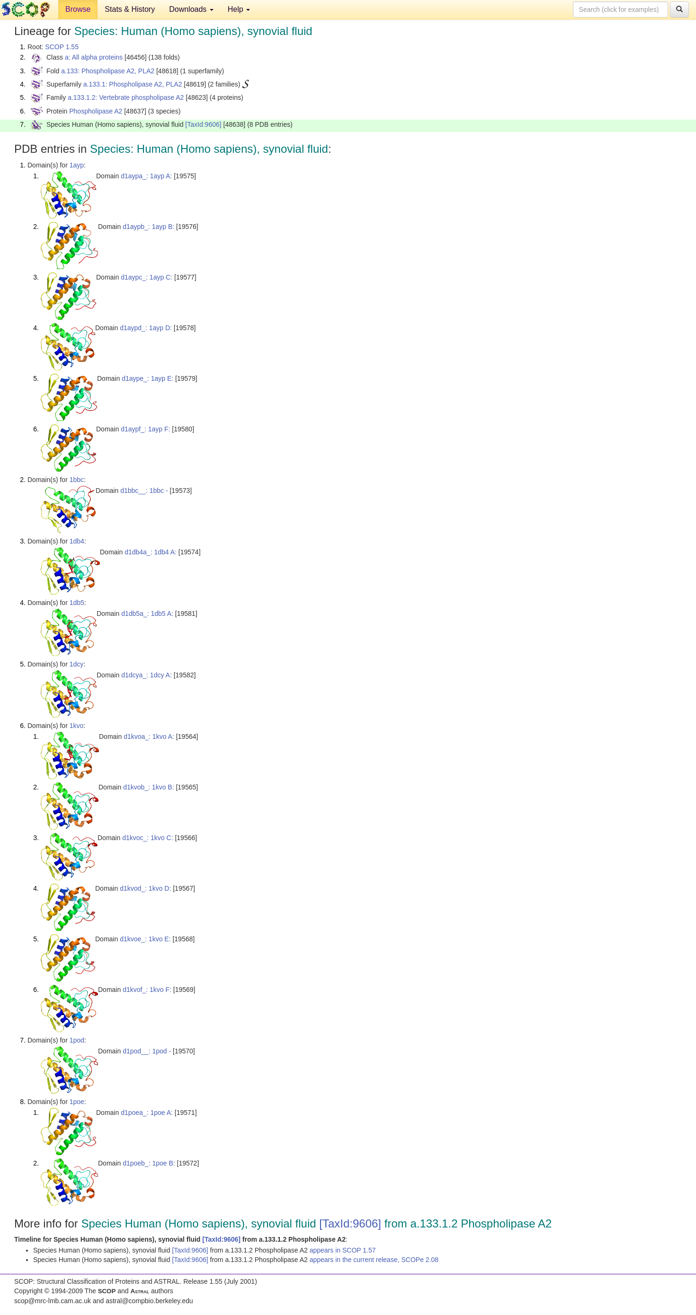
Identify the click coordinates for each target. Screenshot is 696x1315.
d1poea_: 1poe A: (147, 1112)
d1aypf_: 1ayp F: (145, 429)
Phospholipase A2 (95, 111)
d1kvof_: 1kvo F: (147, 989)
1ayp (77, 165)
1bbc (77, 479)
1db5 (77, 602)
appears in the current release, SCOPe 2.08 (374, 1259)
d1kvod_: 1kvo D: (145, 888)
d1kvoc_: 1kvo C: (147, 838)
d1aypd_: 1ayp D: (146, 328)
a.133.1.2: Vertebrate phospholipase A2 (126, 97)
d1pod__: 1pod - (147, 1051)
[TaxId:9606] (203, 124)
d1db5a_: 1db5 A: (147, 613)
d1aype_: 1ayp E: (147, 378)
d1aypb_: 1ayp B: (148, 226)
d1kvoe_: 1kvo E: (145, 939)
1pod (77, 1040)
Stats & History (130, 9)
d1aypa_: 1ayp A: (146, 176)
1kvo (77, 725)
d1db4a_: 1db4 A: (151, 552)
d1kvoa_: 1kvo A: (149, 736)
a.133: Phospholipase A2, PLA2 (107, 71)
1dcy (77, 664)
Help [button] (239, 9)
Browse (77, 9)
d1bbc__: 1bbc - (144, 490)
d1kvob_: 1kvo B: (148, 787)
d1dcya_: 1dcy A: (146, 675)
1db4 (77, 541)
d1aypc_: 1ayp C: (146, 277)
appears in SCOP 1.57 (343, 1250)
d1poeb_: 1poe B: (149, 1163)
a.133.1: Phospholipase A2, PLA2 (132, 84)
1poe (77, 1101)
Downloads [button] (191, 9)
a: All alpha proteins (94, 57)
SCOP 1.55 (62, 47)
